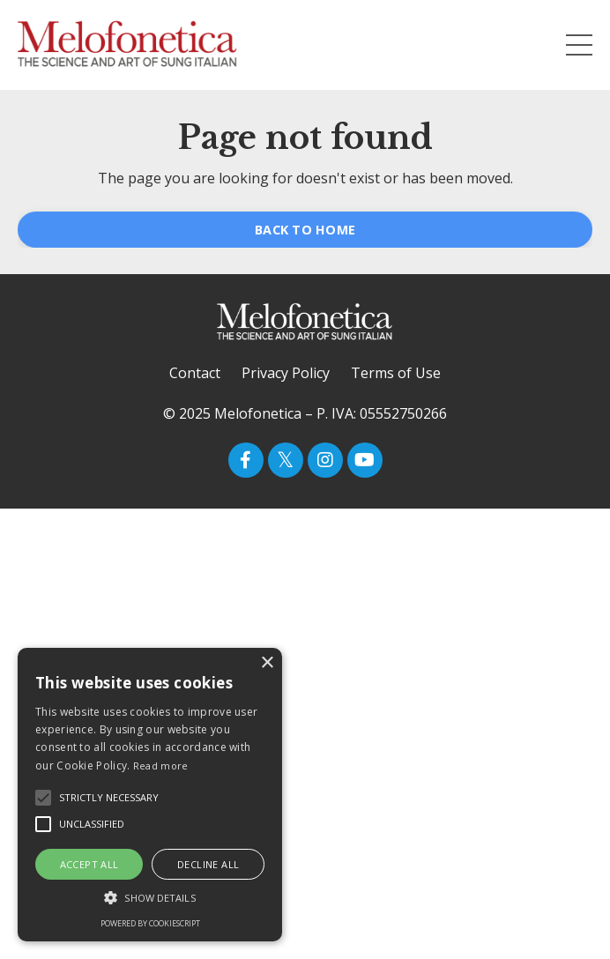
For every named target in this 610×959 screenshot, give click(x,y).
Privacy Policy (286, 373)
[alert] (150, 794)
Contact (194, 373)
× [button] (266, 663)
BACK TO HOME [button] (305, 229)
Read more (161, 765)
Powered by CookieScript (150, 923)
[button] (149, 897)
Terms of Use (396, 373)
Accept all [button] (89, 864)
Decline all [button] (208, 864)
